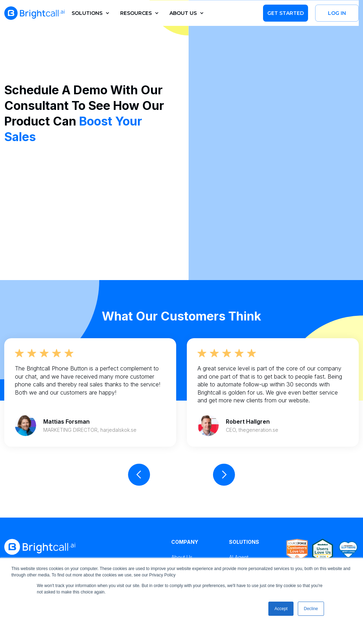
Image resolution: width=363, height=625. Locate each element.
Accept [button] (280, 608)
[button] (89, 13)
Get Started (285, 13)
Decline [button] (311, 608)
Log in (337, 13)
